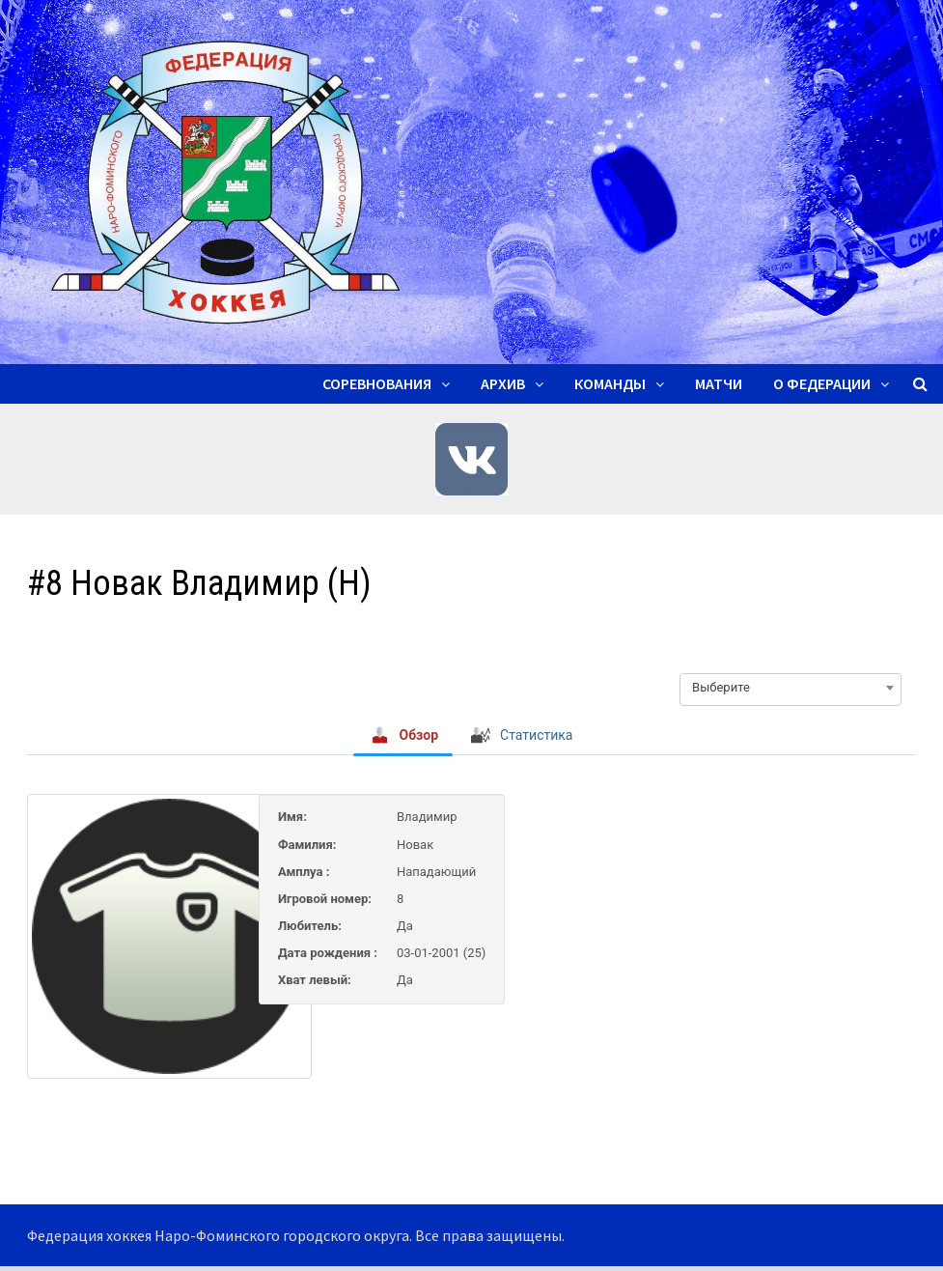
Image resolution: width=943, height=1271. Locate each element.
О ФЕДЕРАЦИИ (822, 383)
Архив (503, 383)
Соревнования (376, 383)
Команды (610, 383)
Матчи (718, 383)
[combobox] (790, 687)
